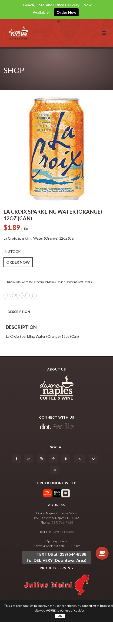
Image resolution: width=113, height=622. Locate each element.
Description (19, 312)
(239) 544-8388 (62, 532)
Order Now (66, 12)
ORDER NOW (18, 262)
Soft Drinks (85, 282)
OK (60, 616)
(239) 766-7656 (62, 522)
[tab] (18, 312)
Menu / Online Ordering (62, 282)
